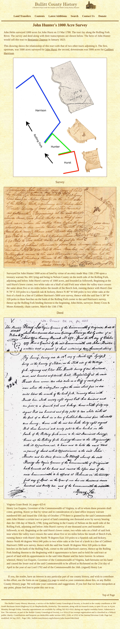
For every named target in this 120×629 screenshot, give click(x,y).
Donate (102, 16)
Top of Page (108, 595)
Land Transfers (22, 16)
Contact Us (88, 16)
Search (74, 16)
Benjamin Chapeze (38, 39)
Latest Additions (57, 16)
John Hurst (51, 49)
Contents (40, 16)
